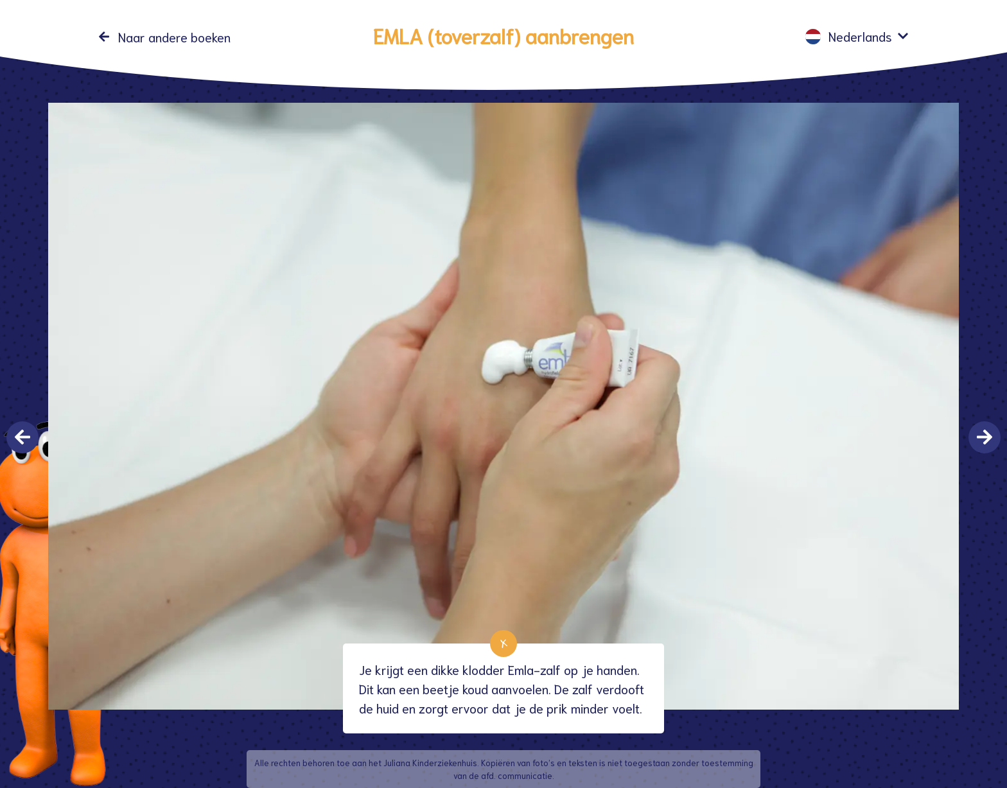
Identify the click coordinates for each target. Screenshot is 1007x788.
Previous (22, 437)
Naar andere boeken (174, 36)
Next (984, 437)
